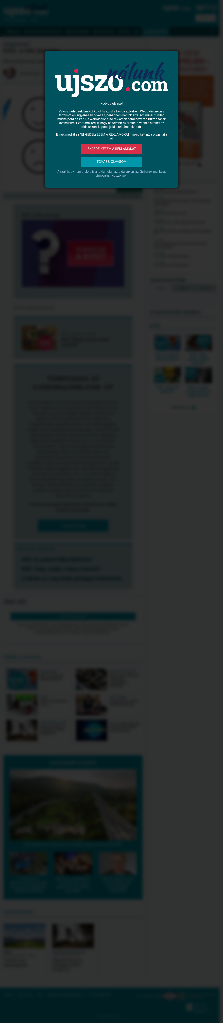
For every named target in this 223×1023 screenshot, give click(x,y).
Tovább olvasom (112, 161)
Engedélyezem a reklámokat (111, 149)
